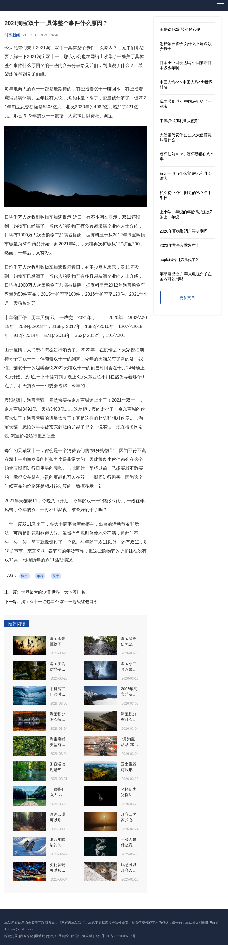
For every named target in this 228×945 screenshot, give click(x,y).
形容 (40, 576)
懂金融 (87, 936)
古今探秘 (26, 936)
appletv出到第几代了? (179, 259)
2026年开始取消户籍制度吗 (183, 231)
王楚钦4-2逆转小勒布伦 (180, 29)
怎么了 (52, 936)
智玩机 (76, 936)
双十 (55, 576)
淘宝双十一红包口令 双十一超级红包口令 (59, 601)
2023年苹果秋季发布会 (180, 245)
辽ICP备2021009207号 (118, 936)
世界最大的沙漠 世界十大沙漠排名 (53, 592)
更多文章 (187, 297)
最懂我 (40, 936)
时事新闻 (12, 35)
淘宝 (24, 576)
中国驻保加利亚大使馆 (179, 120)
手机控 (64, 936)
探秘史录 (11, 936)
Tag (97, 936)
